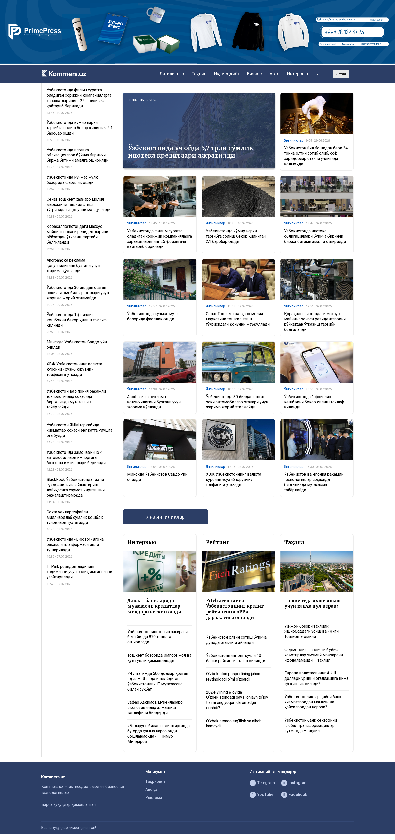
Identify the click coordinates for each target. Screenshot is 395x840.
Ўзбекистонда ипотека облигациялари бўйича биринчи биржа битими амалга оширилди (315, 236)
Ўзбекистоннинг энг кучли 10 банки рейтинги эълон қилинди (235, 658)
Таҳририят (155, 781)
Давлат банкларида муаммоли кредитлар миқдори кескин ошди (154, 606)
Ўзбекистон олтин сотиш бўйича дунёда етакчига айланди (236, 640)
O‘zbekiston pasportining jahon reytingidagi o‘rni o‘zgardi (233, 676)
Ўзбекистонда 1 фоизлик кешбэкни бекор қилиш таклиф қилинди (314, 402)
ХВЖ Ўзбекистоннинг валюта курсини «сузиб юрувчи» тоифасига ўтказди (233, 479)
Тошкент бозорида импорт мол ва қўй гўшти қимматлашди (159, 658)
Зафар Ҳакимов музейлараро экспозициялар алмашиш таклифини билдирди (155, 707)
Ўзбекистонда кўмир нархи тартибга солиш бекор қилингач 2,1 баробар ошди (236, 236)
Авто (274, 73)
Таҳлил (199, 73)
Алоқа (151, 789)
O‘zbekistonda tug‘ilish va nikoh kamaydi (233, 724)
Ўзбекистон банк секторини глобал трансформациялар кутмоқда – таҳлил (310, 725)
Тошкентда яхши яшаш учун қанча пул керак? (312, 603)
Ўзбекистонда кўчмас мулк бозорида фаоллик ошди (153, 316)
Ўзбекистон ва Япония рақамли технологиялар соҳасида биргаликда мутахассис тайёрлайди (313, 482)
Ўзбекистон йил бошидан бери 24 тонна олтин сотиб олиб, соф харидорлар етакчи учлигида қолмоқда (316, 156)
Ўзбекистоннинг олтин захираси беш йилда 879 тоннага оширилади (157, 637)
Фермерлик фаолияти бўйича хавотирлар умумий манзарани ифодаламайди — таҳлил (313, 655)
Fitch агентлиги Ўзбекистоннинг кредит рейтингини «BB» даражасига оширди (235, 609)
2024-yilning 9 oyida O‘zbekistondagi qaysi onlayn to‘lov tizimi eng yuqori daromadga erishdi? (237, 700)
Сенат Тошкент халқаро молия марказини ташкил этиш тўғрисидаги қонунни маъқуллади (238, 319)
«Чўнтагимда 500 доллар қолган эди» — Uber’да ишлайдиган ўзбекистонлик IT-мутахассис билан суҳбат (157, 681)
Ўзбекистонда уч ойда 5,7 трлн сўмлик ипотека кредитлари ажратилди (190, 151)
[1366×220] (197, 62)
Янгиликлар (172, 73)
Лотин (341, 74)
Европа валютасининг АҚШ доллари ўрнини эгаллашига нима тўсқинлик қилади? (316, 678)
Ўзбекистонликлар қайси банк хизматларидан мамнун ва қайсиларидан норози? (312, 702)
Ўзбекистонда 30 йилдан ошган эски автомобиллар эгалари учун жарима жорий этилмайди (237, 402)
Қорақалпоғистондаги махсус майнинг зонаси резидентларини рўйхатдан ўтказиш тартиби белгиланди (315, 321)
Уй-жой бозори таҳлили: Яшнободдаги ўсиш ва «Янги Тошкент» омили (311, 631)
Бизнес (254, 73)
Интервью (297, 73)
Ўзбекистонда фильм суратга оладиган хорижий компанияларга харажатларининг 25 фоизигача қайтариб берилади (159, 239)
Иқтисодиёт (226, 73)
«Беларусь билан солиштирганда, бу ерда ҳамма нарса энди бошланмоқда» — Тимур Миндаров (158, 733)
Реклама (153, 797)
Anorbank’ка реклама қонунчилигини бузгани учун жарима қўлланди (154, 402)
